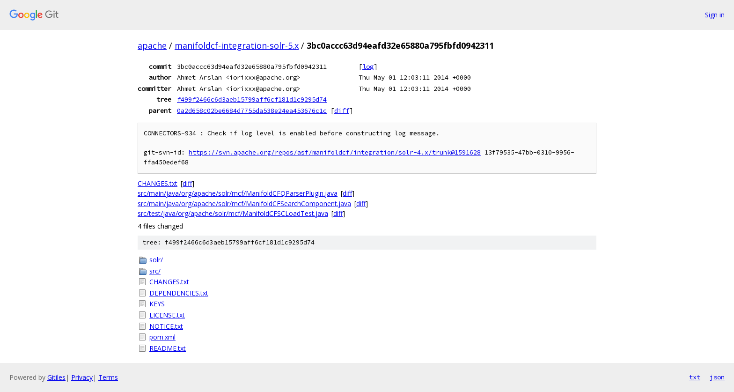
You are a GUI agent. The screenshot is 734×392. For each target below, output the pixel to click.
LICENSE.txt (167, 315)
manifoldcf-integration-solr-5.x (237, 45)
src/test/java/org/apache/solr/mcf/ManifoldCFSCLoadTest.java (233, 213)
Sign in (715, 14)
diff (341, 110)
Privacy (82, 377)
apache (152, 45)
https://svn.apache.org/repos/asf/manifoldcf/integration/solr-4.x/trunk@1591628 (335, 152)
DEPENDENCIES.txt (178, 292)
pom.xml (162, 337)
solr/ (156, 259)
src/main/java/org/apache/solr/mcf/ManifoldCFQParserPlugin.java (238, 193)
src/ (155, 270)
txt (694, 377)
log (368, 66)
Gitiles (56, 377)
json (717, 377)
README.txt (167, 348)
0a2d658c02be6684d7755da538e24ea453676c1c (252, 110)
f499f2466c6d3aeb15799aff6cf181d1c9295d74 (252, 99)
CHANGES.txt (157, 183)
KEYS (157, 303)
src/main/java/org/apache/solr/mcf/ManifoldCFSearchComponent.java (244, 203)
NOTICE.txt (166, 326)
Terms (108, 377)
